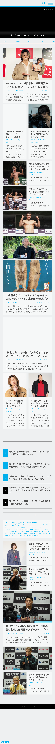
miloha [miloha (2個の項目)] (7, 531)
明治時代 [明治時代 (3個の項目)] (20, 533)
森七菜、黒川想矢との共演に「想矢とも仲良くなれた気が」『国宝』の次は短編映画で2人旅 (29, 465)
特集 (42, 41)
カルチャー (30, 41)
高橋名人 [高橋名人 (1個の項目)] (45, 524)
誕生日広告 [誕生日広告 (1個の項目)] (17, 524)
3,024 (31, 706)
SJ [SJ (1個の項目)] (17, 522)
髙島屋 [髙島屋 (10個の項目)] (26, 535)
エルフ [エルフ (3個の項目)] (9, 533)
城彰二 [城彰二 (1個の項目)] (17, 528)
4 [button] (50, 9)
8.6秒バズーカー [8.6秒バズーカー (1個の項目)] (26, 524)
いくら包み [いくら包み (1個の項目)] (45, 529)
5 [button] (52, 9)
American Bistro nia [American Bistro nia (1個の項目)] (36, 524)
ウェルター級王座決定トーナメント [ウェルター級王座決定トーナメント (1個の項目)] (35, 522)
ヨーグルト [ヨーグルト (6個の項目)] (12, 535)
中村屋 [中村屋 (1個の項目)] (12, 526)
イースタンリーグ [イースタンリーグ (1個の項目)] (16, 529)
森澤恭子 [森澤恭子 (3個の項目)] (26, 533)
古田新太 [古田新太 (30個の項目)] (36, 535)
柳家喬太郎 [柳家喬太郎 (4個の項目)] (32, 533)
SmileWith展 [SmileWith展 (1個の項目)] (25, 529)
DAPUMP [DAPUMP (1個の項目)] (8, 529)
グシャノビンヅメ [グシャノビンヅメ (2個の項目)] (20, 531)
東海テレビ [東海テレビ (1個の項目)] (31, 526)
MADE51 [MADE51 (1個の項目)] (47, 522)
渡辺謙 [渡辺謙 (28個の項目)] (31, 535)
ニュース (6, 41)
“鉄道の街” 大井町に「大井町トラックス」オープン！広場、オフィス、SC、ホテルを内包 (30, 477)
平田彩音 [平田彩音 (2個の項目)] (36, 531)
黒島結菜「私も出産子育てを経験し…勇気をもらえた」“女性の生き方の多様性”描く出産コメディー (29, 490)
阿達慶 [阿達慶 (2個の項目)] (12, 531)
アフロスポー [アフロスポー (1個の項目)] (38, 529)
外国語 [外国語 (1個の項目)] (31, 529)
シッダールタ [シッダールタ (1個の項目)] (30, 528)
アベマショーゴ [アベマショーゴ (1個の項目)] (39, 526)
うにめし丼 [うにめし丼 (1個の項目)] (22, 522)
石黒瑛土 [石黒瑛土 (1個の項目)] (23, 528)
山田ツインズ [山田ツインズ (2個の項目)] (29, 531)
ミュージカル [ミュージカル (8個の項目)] (20, 535)
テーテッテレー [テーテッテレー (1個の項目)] (9, 524)
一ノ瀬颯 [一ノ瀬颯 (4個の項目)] (39, 533)
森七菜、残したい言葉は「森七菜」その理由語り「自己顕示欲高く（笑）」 (29, 502)
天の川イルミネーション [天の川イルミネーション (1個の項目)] (21, 526)
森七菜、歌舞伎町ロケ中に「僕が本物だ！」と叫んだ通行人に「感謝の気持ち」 (29, 453)
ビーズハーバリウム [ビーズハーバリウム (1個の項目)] (10, 522)
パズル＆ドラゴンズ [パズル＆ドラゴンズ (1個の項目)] (39, 528)
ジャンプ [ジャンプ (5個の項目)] (45, 533)
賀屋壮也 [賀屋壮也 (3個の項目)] (14, 533)
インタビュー (18, 41)
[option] (27, 19)
